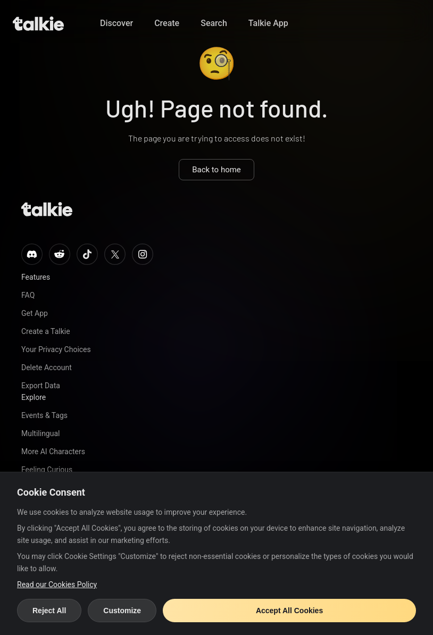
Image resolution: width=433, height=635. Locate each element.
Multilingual (40, 433)
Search (214, 23)
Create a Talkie (45, 331)
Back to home (216, 169)
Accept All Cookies (289, 610)
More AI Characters (53, 451)
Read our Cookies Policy (57, 584)
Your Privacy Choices (56, 349)
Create (166, 23)
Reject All (49, 610)
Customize (122, 610)
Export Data (40, 385)
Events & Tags (44, 415)
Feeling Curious (46, 469)
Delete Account (46, 367)
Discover (116, 23)
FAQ (28, 295)
